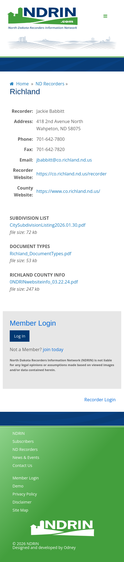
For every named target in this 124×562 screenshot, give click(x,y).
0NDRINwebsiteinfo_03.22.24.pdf (44, 282)
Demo (18, 486)
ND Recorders (25, 449)
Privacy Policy (25, 494)
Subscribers (23, 441)
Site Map (20, 510)
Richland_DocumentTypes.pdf (40, 254)
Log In (19, 336)
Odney (70, 547)
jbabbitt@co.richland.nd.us (64, 160)
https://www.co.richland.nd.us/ (68, 191)
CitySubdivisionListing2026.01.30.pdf (47, 225)
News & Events (26, 457)
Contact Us (22, 465)
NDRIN (19, 433)
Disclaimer (22, 502)
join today (53, 349)
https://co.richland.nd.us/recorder (71, 174)
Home (19, 84)
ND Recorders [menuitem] (50, 84)
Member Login (26, 478)
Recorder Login (100, 400)
